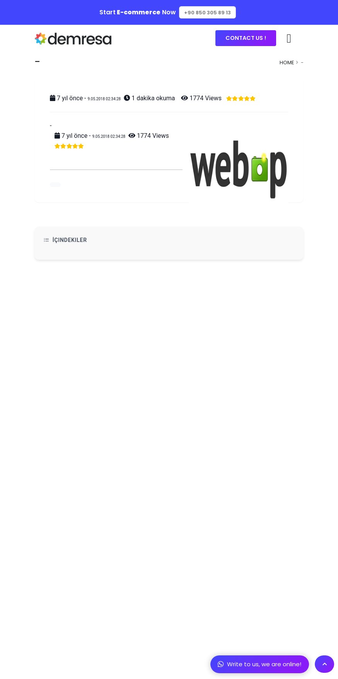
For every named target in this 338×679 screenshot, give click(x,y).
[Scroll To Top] (324, 664)
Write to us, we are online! (259, 664)
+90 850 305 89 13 (207, 12)
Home (287, 62)
